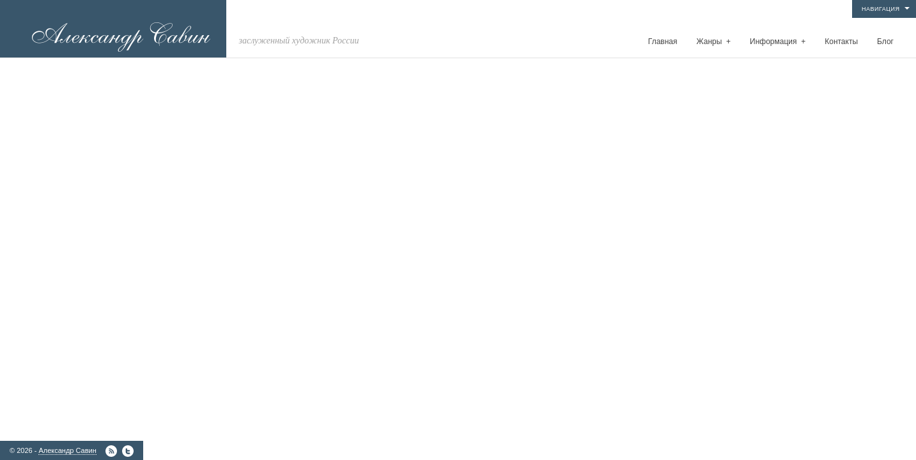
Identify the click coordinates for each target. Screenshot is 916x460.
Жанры (714, 41)
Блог (885, 41)
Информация (777, 41)
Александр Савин (67, 450)
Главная (663, 41)
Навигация (880, 9)
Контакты (841, 41)
